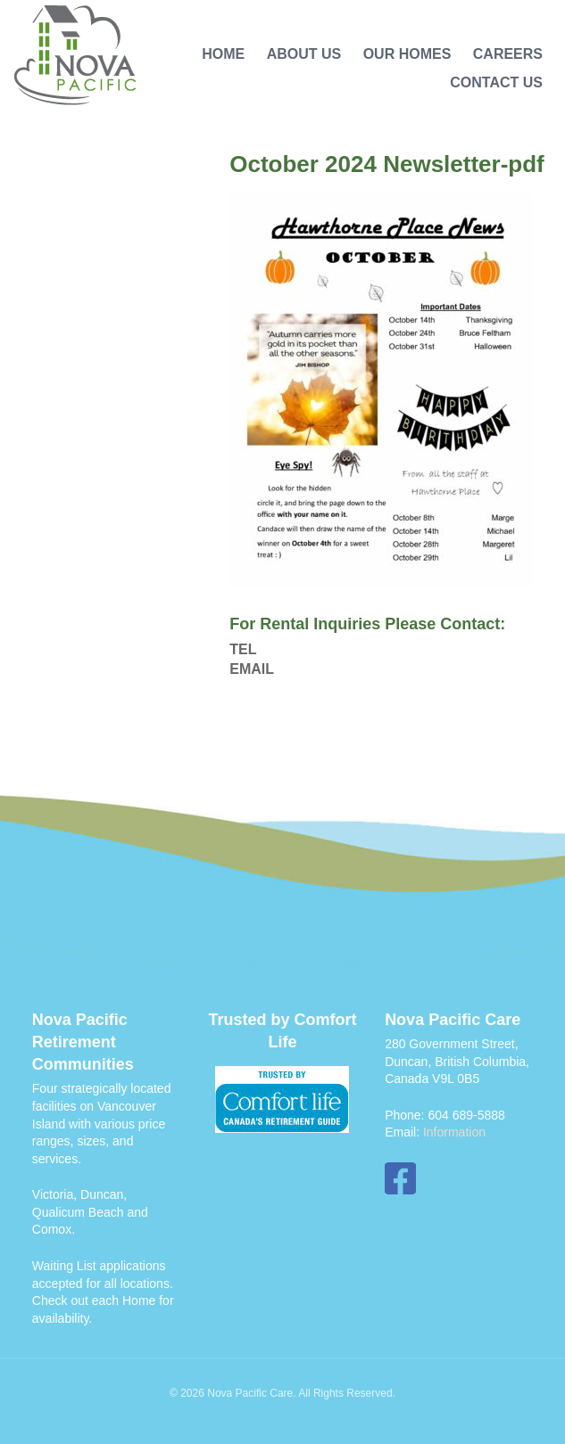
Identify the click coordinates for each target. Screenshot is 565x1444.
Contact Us (496, 82)
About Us (304, 54)
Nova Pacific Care (75, 56)
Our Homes (407, 54)
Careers (508, 54)
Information (454, 1132)
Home (223, 54)
